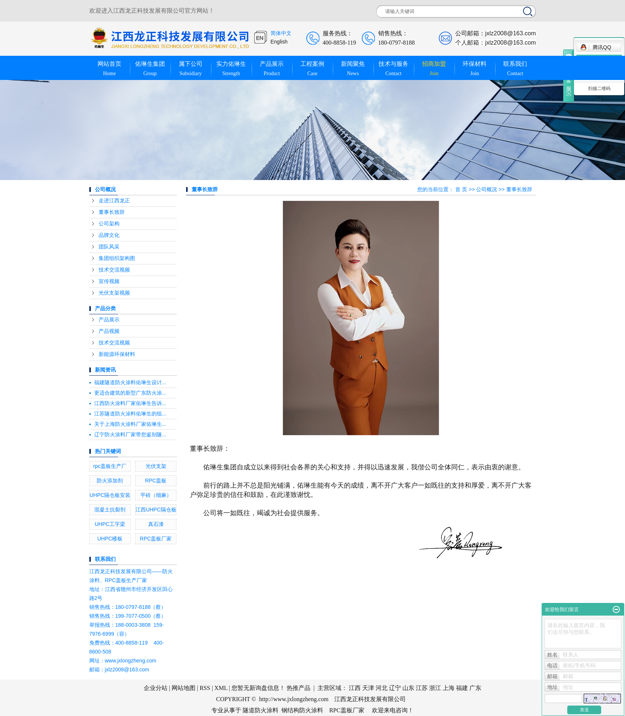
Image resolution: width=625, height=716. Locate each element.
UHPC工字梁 (110, 524)
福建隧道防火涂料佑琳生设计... (130, 382)
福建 (462, 688)
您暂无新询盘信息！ (258, 688)
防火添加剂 (110, 481)
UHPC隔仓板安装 (110, 495)
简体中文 (281, 33)
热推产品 (298, 688)
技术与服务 (393, 69)
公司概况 (486, 189)
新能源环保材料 (117, 354)
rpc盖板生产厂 (110, 466)
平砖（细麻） (156, 495)
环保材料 (475, 69)
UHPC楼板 (109, 539)
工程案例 (312, 69)
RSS (205, 688)
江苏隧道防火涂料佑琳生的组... (130, 414)
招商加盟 (434, 69)
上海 (449, 688)
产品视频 (109, 331)
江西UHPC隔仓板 (155, 510)
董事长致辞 (112, 212)
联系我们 (515, 69)
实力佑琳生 (231, 69)
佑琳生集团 (150, 69)
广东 (475, 688)
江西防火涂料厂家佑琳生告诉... (130, 403)
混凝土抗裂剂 (109, 510)
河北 (382, 688)
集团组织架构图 (117, 258)
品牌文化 (109, 235)
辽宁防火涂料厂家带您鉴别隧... (130, 434)
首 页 (461, 189)
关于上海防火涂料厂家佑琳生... (130, 424)
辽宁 (395, 688)
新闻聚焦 (353, 69)
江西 (355, 688)
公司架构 (109, 224)
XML (220, 688)
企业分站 (156, 688)
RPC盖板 (156, 481)
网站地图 (183, 688)
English (279, 42)
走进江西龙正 (114, 200)
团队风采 (109, 247)
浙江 (435, 688)
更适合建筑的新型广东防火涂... (130, 393)
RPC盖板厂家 (156, 539)
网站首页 (109, 69)
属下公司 (190, 69)
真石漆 (156, 524)
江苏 (422, 688)
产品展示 (272, 69)
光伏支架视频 (114, 293)
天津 (368, 688)
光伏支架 (156, 466)
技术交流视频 (114, 270)
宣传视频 (109, 281)
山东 (408, 688)
